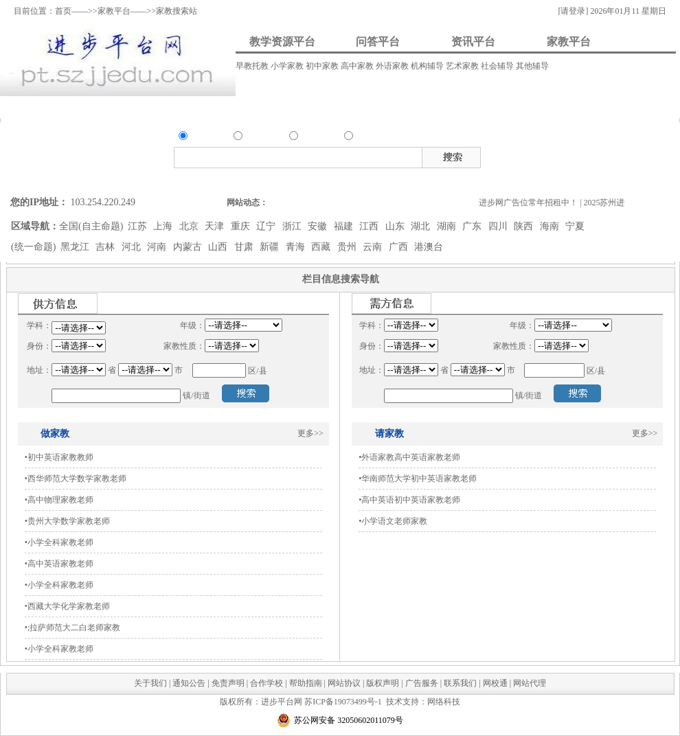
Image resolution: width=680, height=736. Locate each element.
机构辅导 (428, 66)
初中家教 (323, 66)
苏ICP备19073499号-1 (343, 701)
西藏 (322, 247)
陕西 (525, 226)
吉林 (106, 247)
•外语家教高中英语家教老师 (409, 457)
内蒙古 (189, 247)
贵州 (348, 247)
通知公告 (188, 683)
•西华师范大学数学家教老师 (75, 478)
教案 (543, 155)
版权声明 (382, 683)
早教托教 (253, 66)
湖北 (422, 226)
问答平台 (378, 41)
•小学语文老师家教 (393, 521)
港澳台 (428, 247)
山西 (219, 247)
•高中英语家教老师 (59, 563)
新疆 (271, 247)
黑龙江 (76, 247)
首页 (63, 11)
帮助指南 (305, 683)
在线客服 (670, 169)
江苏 (139, 226)
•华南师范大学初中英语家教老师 (418, 478)
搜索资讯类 (325, 179)
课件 (562, 155)
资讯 (308, 137)
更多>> (310, 433)
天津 (216, 226)
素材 (599, 155)
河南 (158, 247)
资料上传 (44, 107)
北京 (190, 226)
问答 (253, 137)
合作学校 (266, 683)
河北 (133, 247)
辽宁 (267, 226)
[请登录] (573, 11)
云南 (374, 247)
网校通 (495, 683)
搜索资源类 (238, 179)
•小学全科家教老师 (59, 542)
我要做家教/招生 (547, 107)
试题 (617, 155)
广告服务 (421, 683)
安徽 (319, 226)
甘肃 (245, 247)
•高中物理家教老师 (59, 500)
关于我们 (150, 683)
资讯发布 (293, 107)
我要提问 (130, 107)
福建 (345, 226)
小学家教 (288, 66)
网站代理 (529, 683)
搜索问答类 (282, 179)
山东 (396, 226)
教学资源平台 (282, 41)
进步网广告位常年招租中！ (534, 202)
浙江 (293, 226)
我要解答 (213, 107)
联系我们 (460, 683)
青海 (297, 247)
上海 (164, 226)
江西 (370, 226)
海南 (551, 226)
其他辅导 (532, 66)
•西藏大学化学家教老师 (67, 606)
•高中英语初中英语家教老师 (409, 500)
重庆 (242, 226)
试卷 (636, 155)
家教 (363, 137)
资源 (198, 137)
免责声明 (228, 683)
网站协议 (344, 683)
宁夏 (575, 226)
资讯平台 (473, 41)
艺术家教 (463, 66)
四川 (499, 226)
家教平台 (114, 11)
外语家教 (393, 66)
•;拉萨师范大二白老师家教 (73, 627)
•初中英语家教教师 (59, 457)
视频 (580, 155)
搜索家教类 (367, 179)
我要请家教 (405, 107)
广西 (400, 247)
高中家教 (358, 66)
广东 (473, 226)
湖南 (448, 226)
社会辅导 (498, 66)
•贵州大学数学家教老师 (67, 521)
